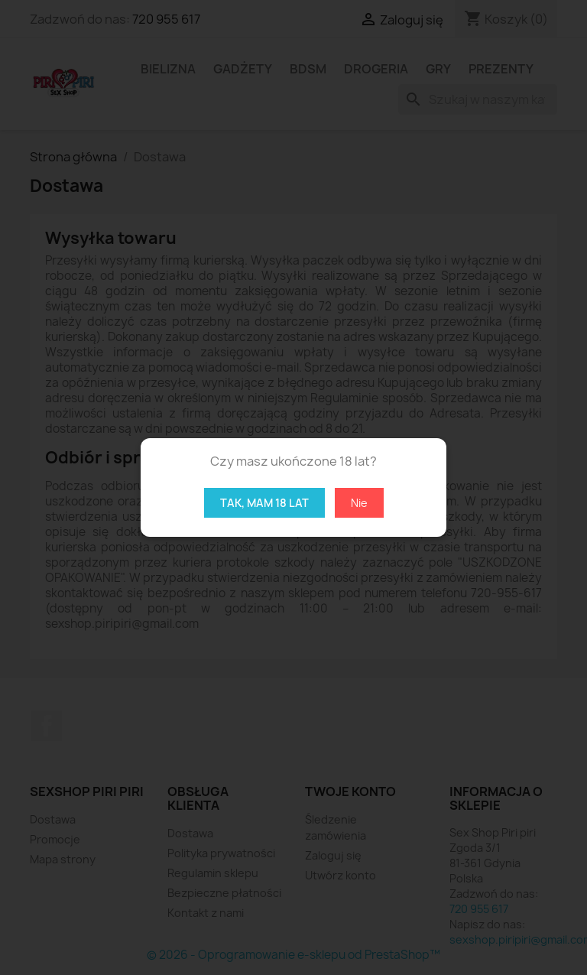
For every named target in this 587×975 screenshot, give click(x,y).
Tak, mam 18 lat (264, 503)
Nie (359, 503)
